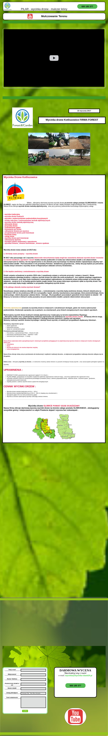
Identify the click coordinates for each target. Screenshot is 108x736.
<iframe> (79, 637)
